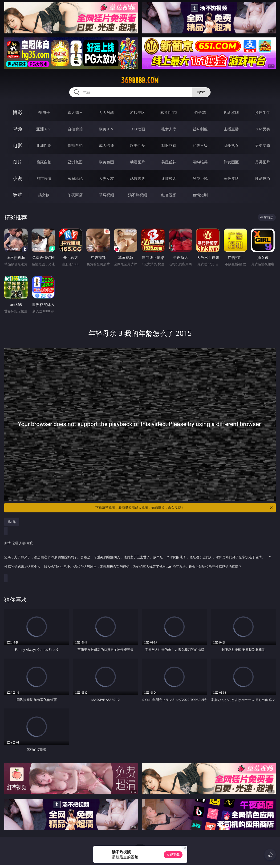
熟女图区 (231, 162)
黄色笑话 (231, 178)
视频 (17, 129)
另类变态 (262, 145)
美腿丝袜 (168, 162)
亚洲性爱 (43, 145)
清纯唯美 (200, 162)
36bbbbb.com (140, 80)
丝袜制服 (200, 129)
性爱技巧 (262, 178)
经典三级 (200, 145)
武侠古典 (137, 178)
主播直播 (231, 129)
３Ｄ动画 (137, 129)
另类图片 (262, 162)
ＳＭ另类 (262, 129)
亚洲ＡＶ (43, 129)
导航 (17, 195)
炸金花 (200, 112)
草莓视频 (106, 194)
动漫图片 (137, 162)
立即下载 (173, 854)
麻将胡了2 (168, 112)
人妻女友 (106, 178)
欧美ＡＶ (106, 129)
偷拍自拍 (75, 145)
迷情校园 (168, 178)
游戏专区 (137, 112)
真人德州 (75, 112)
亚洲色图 (75, 162)
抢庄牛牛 (262, 112)
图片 (17, 162)
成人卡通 (106, 145)
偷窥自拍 (43, 162)
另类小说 (200, 178)
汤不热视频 (137, 194)
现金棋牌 (231, 112)
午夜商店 (75, 194)
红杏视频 (168, 194)
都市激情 (43, 178)
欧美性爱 (137, 145)
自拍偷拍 (75, 129)
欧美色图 (106, 162)
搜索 (201, 92)
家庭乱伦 (75, 178)
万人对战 (106, 112)
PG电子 (44, 112)
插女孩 (43, 194)
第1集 (12, 521)
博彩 (17, 112)
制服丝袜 (168, 145)
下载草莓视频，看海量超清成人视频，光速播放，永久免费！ (184, 508)
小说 (17, 178)
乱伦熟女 (231, 145)
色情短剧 (200, 194)
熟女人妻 (168, 129)
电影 (17, 145)
